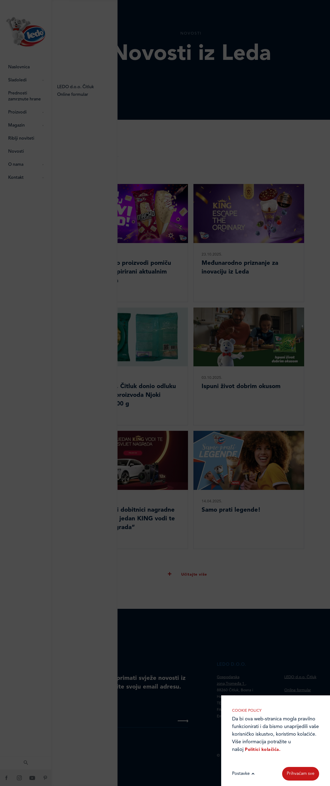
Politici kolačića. (262, 750)
